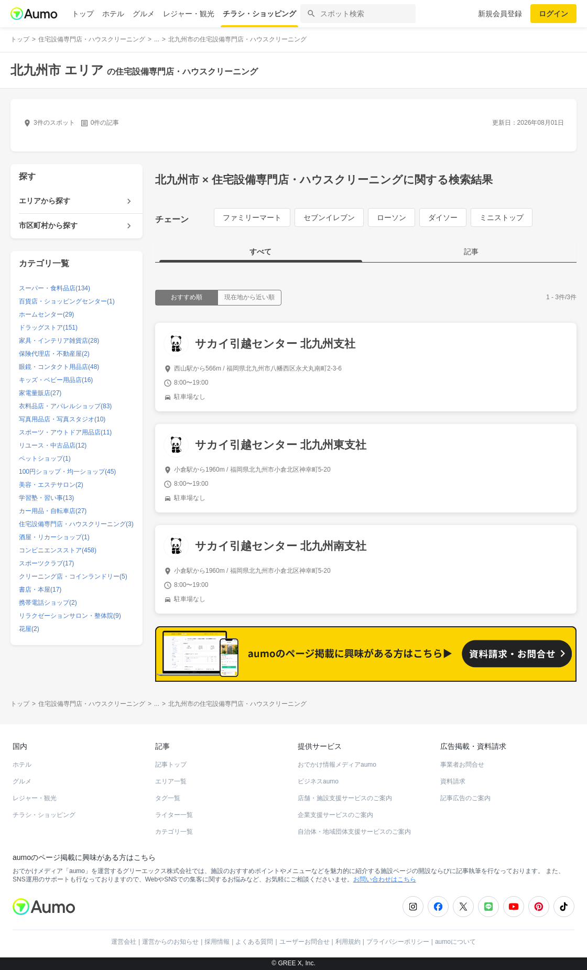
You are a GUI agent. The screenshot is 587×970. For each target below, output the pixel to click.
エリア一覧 (171, 781)
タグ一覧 (167, 798)
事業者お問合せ (462, 764)
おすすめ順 (186, 297)
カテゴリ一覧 (174, 832)
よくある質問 (254, 942)
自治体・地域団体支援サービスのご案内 (354, 832)
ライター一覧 (174, 815)
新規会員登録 (500, 13)
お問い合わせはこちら (384, 879)
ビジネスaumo (318, 781)
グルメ (144, 13)
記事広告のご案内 (465, 798)
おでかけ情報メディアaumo (337, 764)
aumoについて (455, 942)
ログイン (553, 13)
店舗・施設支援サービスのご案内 (345, 798)
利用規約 (348, 942)
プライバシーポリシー (397, 942)
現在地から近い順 (249, 297)
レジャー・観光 (188, 13)
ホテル (113, 13)
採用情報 (217, 942)
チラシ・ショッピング (259, 13)
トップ (83, 13)
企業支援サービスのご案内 (335, 815)
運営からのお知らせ (170, 942)
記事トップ (171, 764)
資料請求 (452, 781)
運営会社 (123, 942)
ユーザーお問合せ (304, 942)
